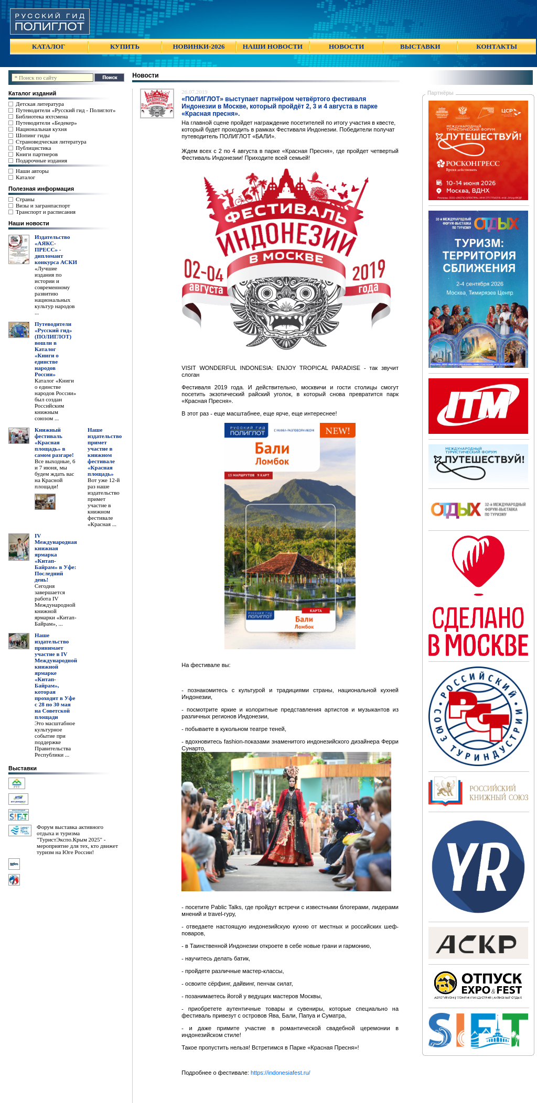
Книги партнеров (37, 154)
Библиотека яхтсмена (42, 116)
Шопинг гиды (33, 135)
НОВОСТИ (346, 46)
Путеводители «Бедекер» (46, 122)
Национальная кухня (41, 129)
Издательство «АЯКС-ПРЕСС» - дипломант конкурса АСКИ (56, 249)
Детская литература (40, 104)
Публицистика (33, 148)
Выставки (22, 768)
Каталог (25, 177)
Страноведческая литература (51, 141)
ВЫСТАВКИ (420, 46)
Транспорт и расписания (46, 212)
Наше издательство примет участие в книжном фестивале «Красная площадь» (105, 452)
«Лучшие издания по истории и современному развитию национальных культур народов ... (54, 290)
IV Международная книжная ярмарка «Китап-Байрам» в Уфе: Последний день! (56, 557)
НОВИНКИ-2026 (198, 46)
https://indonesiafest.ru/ (280, 1072)
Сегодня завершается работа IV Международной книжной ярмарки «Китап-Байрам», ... (56, 605)
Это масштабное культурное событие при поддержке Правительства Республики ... (55, 739)
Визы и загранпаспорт (43, 205)
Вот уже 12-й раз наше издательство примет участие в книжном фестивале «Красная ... (104, 502)
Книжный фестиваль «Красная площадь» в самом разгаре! (54, 442)
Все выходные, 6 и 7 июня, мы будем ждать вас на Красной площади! (55, 473)
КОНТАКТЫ (496, 46)
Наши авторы (32, 171)
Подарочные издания (41, 160)
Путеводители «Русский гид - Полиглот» (65, 110)
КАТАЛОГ (48, 46)
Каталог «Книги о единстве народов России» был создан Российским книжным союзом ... (55, 399)
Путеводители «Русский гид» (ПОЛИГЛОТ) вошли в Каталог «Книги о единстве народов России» (53, 349)
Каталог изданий (32, 93)
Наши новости (28, 223)
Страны (25, 199)
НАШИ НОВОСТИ (273, 46)
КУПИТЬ (124, 46)
